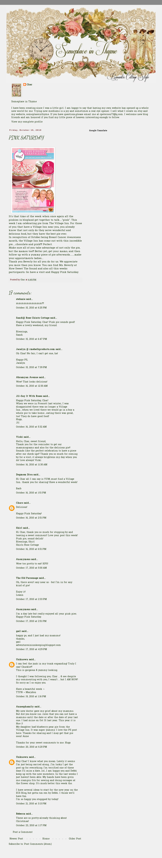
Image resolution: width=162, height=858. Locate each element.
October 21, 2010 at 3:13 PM (31, 803)
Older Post (75, 839)
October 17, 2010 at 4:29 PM (31, 649)
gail (18, 631)
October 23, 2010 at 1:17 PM (31, 825)
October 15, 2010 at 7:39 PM (31, 367)
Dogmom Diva (24, 475)
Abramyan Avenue (27, 377)
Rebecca (20, 814)
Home (46, 839)
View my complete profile (27, 122)
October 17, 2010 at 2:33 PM (31, 599)
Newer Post (16, 839)
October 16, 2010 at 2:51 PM (31, 518)
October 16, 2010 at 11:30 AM (31, 464)
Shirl (19, 528)
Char (29, 84)
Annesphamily (25, 707)
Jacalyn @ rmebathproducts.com (35, 349)
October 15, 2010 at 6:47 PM (31, 339)
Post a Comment (23, 832)
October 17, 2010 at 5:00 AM (31, 568)
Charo (19, 503)
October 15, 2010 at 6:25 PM (31, 308)
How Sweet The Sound (23, 269)
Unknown (22, 659)
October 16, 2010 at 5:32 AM (31, 427)
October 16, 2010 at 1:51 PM (31, 493)
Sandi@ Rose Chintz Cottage (32, 318)
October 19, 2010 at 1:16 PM (31, 696)
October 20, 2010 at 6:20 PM (31, 747)
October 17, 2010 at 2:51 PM (31, 621)
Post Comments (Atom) (38, 844)
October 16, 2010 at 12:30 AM (32, 386)
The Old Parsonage (27, 578)
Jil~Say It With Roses (29, 396)
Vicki (19, 437)
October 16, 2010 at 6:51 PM (31, 549)
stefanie (20, 299)
